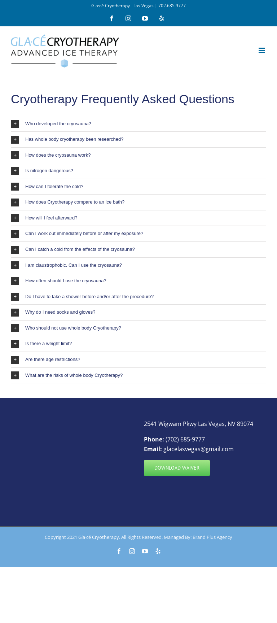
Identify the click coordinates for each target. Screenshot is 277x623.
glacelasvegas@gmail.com (198, 449)
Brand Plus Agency (212, 537)
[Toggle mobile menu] (262, 50)
